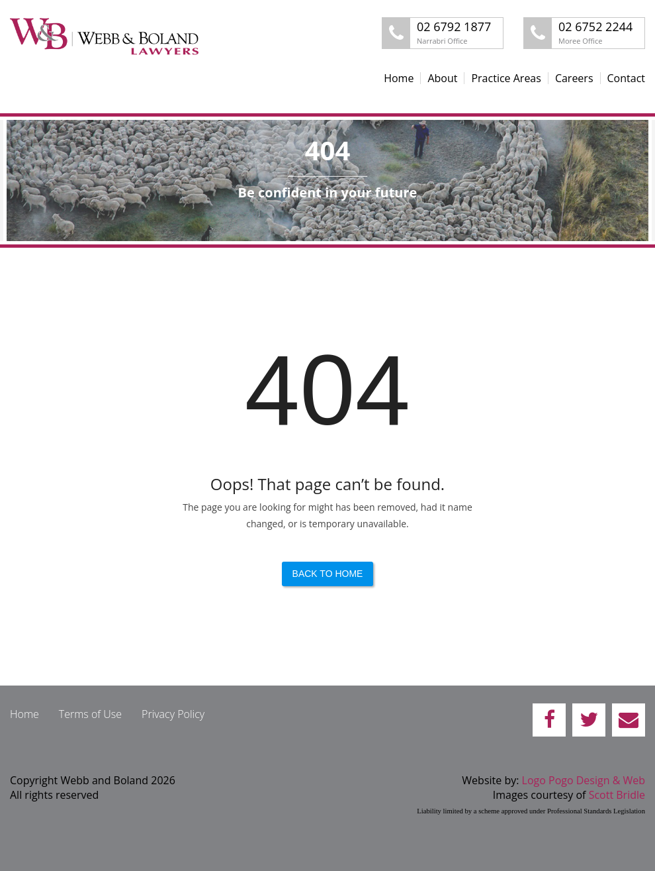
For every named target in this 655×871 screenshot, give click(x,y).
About (442, 78)
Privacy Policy (173, 714)
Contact (626, 78)
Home (399, 78)
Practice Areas (506, 78)
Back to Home (327, 573)
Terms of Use (90, 714)
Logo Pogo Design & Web (583, 780)
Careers (574, 78)
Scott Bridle (617, 795)
